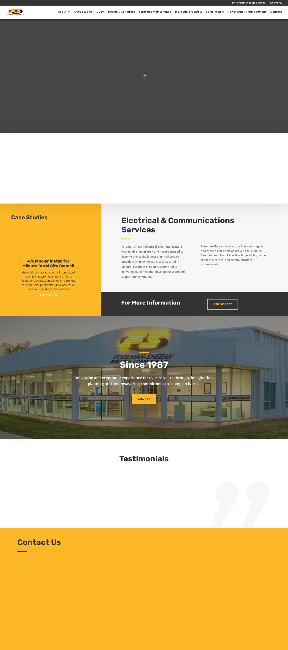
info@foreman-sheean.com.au (248, 3)
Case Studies (83, 13)
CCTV (100, 13)
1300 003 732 (275, 3)
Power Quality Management (247, 13)
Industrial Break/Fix (188, 13)
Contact (276, 13)
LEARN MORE (48, 294)
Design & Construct (121, 13)
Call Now (144, 399)
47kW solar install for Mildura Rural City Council (48, 263)
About (62, 13)
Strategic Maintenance (155, 13)
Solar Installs (215, 13)
